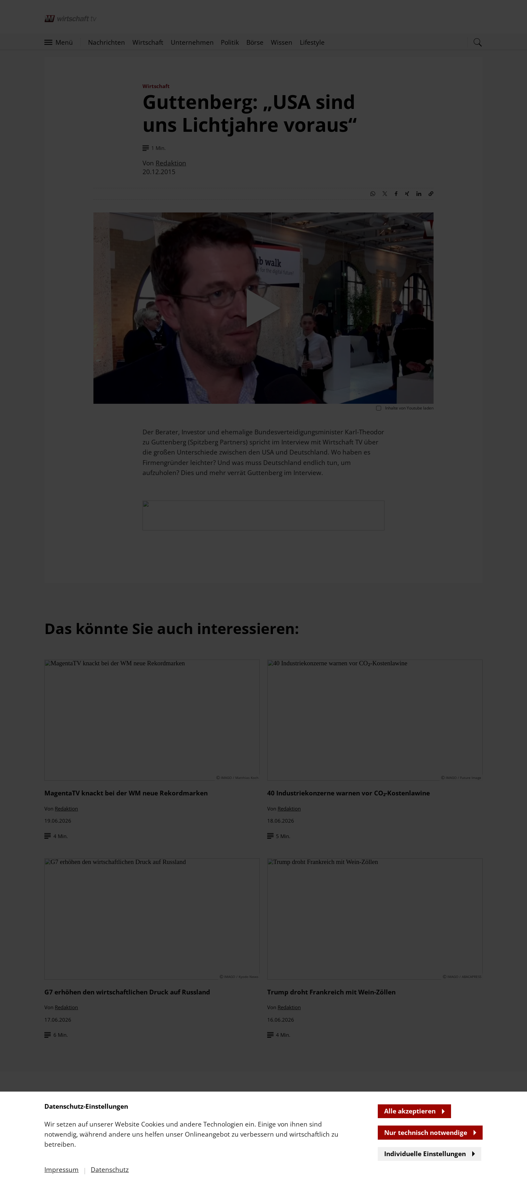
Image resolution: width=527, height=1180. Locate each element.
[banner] (263, 590)
